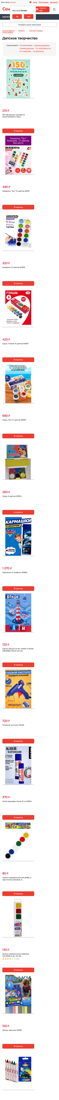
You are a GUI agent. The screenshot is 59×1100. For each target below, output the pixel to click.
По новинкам (25, 51)
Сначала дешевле (41, 45)
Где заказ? (54, 2)
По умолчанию (25, 45)
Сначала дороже (26, 48)
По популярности (43, 48)
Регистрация (43, 2)
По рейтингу (38, 51)
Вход (35, 2)
